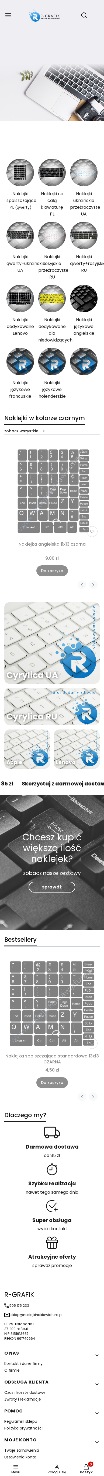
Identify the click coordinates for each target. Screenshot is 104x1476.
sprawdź (52, 887)
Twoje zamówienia (21, 1450)
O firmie (12, 1370)
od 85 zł (52, 1155)
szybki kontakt (52, 1229)
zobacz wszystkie (24, 431)
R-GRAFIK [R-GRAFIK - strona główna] (19, 1294)
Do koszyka (52, 570)
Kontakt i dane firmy (23, 1363)
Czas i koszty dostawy (24, 1392)
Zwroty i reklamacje (22, 1399)
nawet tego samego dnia (52, 1192)
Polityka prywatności (23, 1428)
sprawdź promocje (52, 1265)
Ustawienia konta (20, 1457)
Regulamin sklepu (20, 1421)
